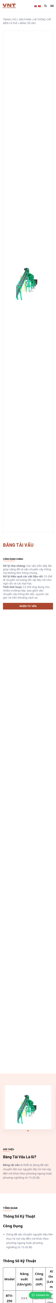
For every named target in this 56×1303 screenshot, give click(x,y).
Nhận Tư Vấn (28, 606)
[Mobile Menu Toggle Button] (52, 6)
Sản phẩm (25, 19)
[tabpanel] (28, 1107)
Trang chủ (10, 19)
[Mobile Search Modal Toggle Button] (45, 6)
